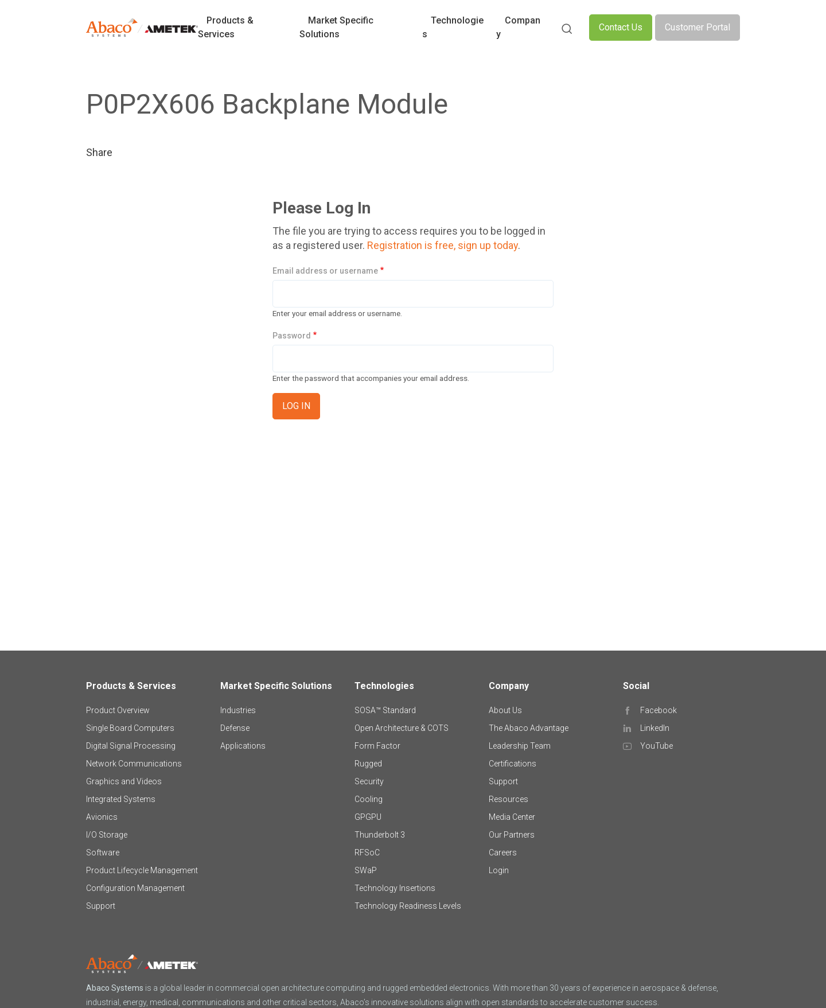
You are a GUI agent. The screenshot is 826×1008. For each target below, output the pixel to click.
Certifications (512, 763)
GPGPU (367, 817)
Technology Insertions (394, 888)
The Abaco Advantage (528, 728)
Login (499, 870)
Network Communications (134, 763)
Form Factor (377, 745)
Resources (508, 799)
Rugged (368, 763)
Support (100, 905)
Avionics (102, 817)
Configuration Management (135, 888)
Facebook (658, 710)
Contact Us (620, 27)
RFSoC (367, 852)
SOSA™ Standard (385, 710)
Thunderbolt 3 (379, 834)
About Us (505, 710)
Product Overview (118, 710)
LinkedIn (654, 728)
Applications (243, 745)
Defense (235, 728)
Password (291, 335)
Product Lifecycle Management (142, 870)
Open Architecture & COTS (401, 728)
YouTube (656, 745)
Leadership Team (520, 745)
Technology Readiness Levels (407, 905)
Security (369, 781)
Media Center (512, 817)
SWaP (365, 870)
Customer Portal (697, 27)
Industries (238, 710)
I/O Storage (106, 834)
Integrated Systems (120, 799)
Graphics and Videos (124, 781)
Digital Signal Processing (131, 745)
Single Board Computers (130, 728)
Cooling (368, 799)
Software (102, 852)
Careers (503, 852)
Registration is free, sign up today (442, 245)
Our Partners (512, 834)
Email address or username (325, 270)
